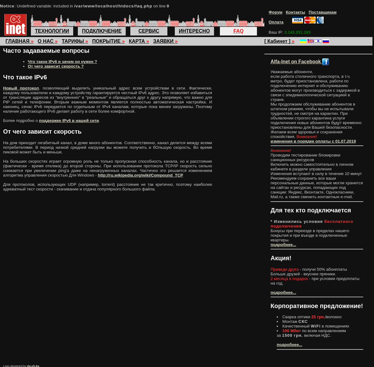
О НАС (48, 41)
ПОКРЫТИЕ (108, 41)
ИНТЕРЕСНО (194, 31)
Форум (276, 12)
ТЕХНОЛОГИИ (52, 31)
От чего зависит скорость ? (56, 66)
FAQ (238, 31)
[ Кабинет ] (279, 41)
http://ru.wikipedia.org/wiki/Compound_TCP (140, 175)
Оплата (276, 22)
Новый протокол (21, 88)
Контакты (295, 12)
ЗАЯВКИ (165, 41)
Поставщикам (322, 12)
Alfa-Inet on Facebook (300, 61)
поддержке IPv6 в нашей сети (69, 120)
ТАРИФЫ (75, 41)
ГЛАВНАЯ (20, 41)
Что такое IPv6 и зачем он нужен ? (62, 61)
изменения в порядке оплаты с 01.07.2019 (313, 141)
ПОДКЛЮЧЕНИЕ (102, 31)
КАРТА (139, 41)
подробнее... (283, 244)
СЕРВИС (148, 31)
